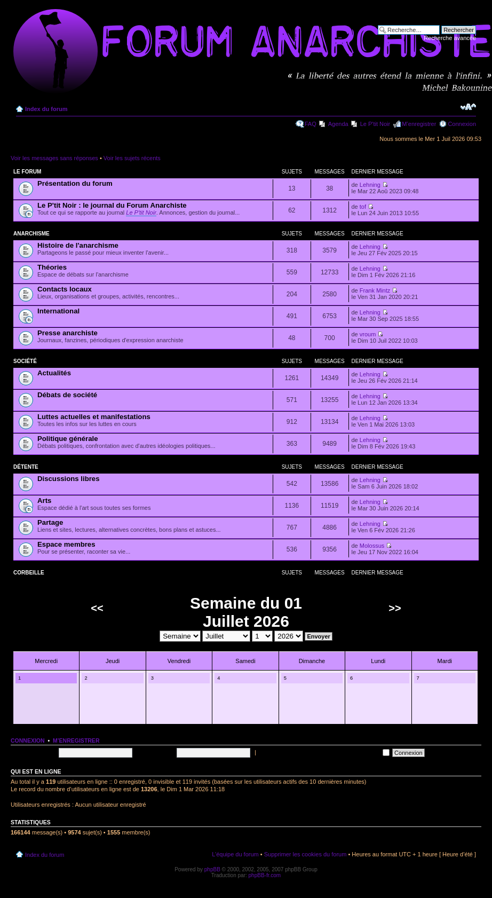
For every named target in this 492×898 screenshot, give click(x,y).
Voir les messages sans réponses (54, 158)
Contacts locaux (64, 289)
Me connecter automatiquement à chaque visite (324, 752)
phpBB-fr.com (265, 875)
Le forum (27, 172)
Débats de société (67, 395)
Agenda (338, 124)
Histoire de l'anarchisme (77, 245)
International (58, 311)
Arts (44, 501)
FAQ (310, 124)
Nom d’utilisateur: (33, 752)
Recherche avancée (450, 38)
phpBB (212, 869)
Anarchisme (31, 234)
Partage (50, 522)
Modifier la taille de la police (468, 107)
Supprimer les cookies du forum (305, 854)
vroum (368, 334)
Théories (52, 267)
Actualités (54, 373)
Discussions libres (68, 479)
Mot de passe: (155, 752)
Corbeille (28, 573)
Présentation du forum (75, 183)
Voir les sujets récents (132, 158)
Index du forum (46, 109)
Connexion (462, 124)
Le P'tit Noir (375, 124)
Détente (25, 467)
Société (25, 361)
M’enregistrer (419, 124)
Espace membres (66, 544)
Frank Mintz (375, 290)
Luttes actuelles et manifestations (93, 417)
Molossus (372, 545)
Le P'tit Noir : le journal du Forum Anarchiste (112, 205)
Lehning (370, 185)
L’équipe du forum (235, 854)
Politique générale (67, 439)
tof (363, 206)
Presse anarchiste (67, 333)
